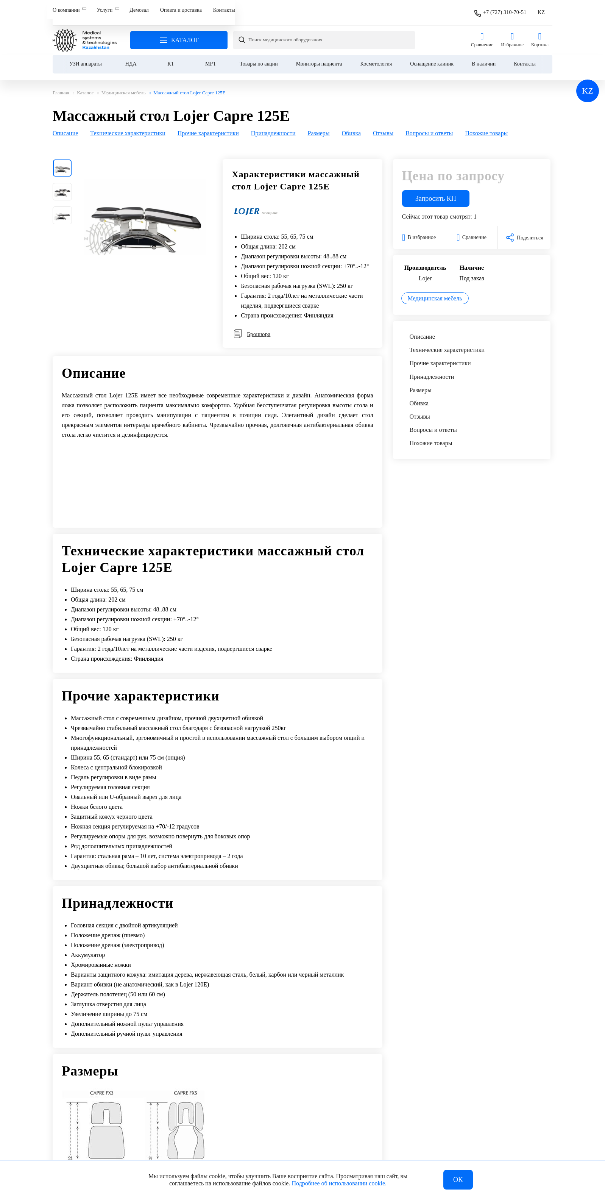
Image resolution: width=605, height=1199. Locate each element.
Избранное (512, 34)
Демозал (139, 10)
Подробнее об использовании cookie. (339, 1183)
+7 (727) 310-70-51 (504, 10)
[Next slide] (542, 127)
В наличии (484, 58)
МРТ (210, 58)
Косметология (376, 58)
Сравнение (482, 34)
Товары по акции (259, 58)
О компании (66, 10)
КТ (170, 58)
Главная (85, 34)
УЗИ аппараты (85, 58)
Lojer (425, 274)
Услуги (104, 10)
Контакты (224, 10)
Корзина (539, 34)
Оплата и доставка (181, 10)
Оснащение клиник (432, 58)
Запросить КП (435, 194)
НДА (131, 58)
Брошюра (251, 329)
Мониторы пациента (319, 58)
